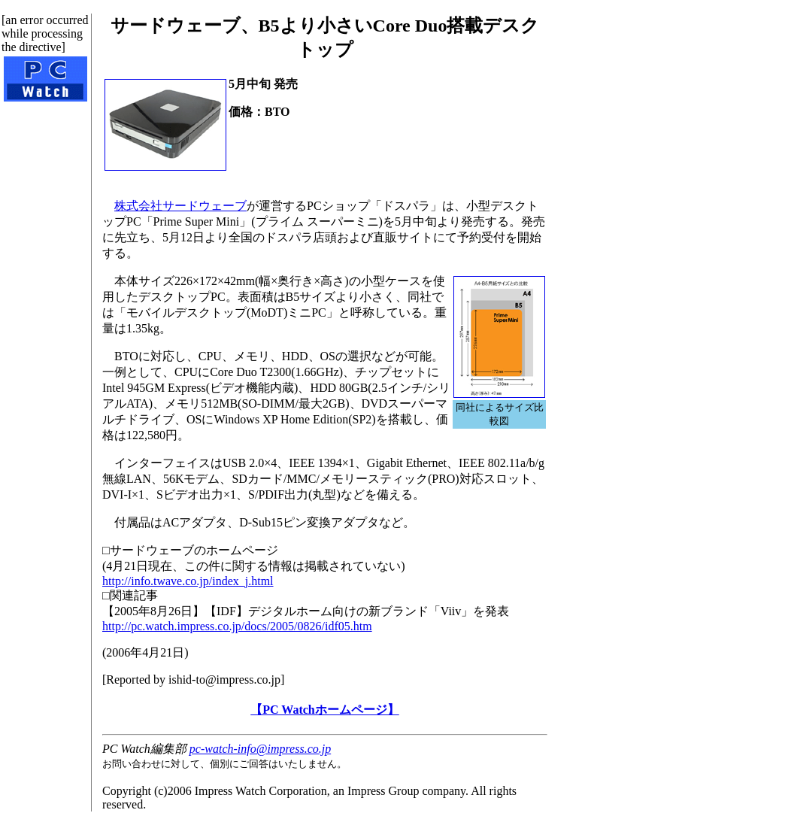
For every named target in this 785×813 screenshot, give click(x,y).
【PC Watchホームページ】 (324, 709)
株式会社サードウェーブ (180, 205)
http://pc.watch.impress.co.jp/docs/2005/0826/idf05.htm (237, 626)
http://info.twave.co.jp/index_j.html (188, 581)
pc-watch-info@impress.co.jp (260, 748)
